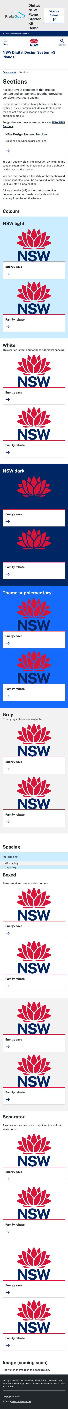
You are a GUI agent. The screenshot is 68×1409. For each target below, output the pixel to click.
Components (9, 72)
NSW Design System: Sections (26, 134)
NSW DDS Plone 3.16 (21, 1401)
